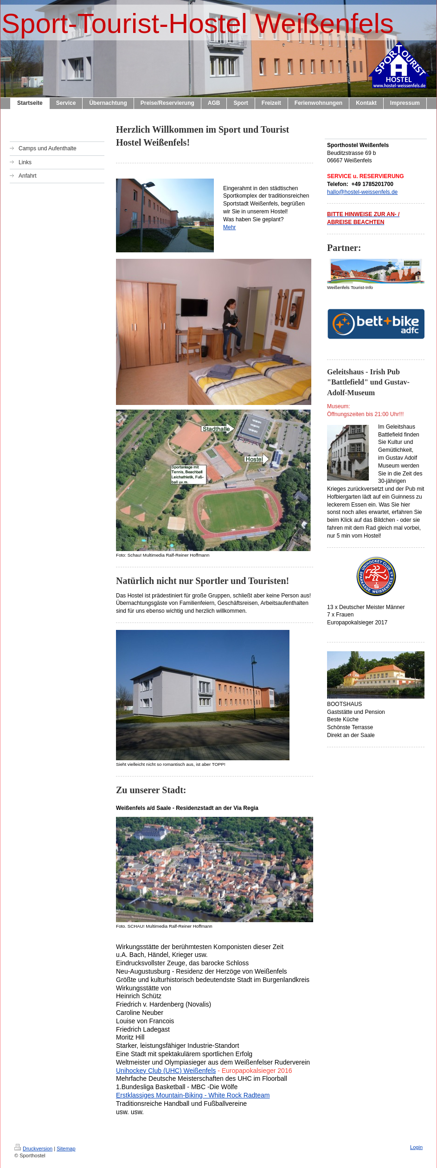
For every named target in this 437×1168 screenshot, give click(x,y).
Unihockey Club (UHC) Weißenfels (166, 1070)
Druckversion (33, 1148)
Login (416, 1147)
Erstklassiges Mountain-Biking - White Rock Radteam (193, 1095)
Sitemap (66, 1148)
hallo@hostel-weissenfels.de (362, 192)
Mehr (229, 227)
